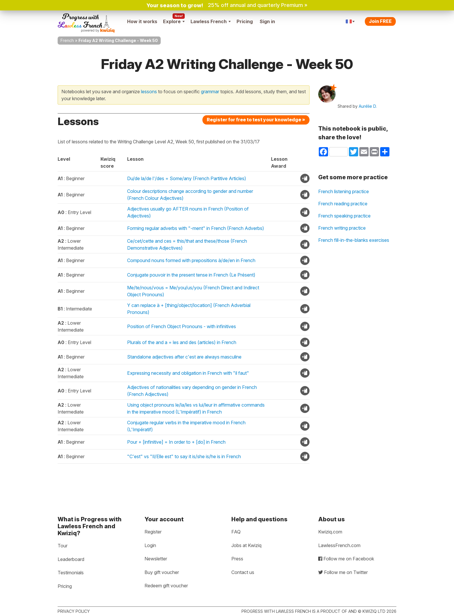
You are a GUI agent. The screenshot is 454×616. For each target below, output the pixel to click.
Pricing (245, 21)
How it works (142, 21)
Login (150, 545)
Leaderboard (71, 559)
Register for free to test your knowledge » (256, 120)
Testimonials (71, 572)
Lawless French (211, 21)
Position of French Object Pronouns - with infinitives (181, 326)
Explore (174, 21)
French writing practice (342, 228)
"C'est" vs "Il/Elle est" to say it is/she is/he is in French (184, 456)
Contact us (242, 572)
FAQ (236, 532)
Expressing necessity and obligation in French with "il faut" (188, 373)
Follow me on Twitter (343, 572)
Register (153, 532)
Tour (62, 546)
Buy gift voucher (161, 572)
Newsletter (155, 559)
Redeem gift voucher (166, 585)
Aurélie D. (368, 106)
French (67, 40)
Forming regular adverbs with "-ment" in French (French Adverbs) (195, 228)
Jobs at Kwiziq (246, 545)
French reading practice (342, 203)
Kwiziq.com (330, 532)
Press (237, 559)
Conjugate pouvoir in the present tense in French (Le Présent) (191, 275)
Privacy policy (74, 611)
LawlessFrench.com (339, 545)
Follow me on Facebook (346, 559)
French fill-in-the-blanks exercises (353, 240)
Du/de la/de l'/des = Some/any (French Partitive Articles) (186, 178)
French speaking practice (344, 216)
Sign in (267, 21)
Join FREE (380, 21)
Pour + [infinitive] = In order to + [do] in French (176, 442)
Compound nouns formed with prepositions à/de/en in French (191, 260)
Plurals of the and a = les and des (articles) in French (181, 342)
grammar (210, 91)
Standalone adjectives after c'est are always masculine (184, 357)
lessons (149, 91)
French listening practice (343, 191)
